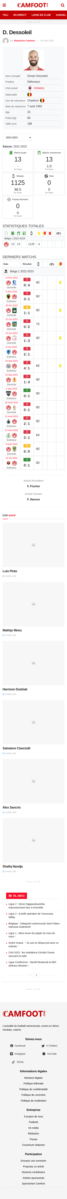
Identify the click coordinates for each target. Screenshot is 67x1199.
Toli (5, 15)
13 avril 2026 (9, 753)
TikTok (17, 1062)
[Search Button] (62, 5)
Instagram (17, 1054)
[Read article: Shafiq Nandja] (33, 840)
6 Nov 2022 (11, 291)
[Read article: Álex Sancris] (33, 781)
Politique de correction (33, 1094)
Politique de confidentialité (33, 1089)
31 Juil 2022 (12, 458)
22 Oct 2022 (11, 319)
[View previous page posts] (30, 975)
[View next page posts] (36, 975)
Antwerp (39, 88)
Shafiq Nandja (13, 866)
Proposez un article (33, 1166)
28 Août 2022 (11, 402)
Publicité (33, 1122)
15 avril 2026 (9, 694)
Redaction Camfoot (24, 40)
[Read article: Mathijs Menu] (33, 604)
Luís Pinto (10, 571)
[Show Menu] (4, 5)
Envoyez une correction (33, 1160)
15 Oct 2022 (11, 333)
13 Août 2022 (11, 430)
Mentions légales (33, 1077)
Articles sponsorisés (33, 1178)
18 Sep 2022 (11, 361)
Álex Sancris (12, 807)
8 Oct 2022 (11, 347)
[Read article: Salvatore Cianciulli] (33, 722)
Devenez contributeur (33, 1172)
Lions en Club (41, 15)
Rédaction (33, 1133)
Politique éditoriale (33, 1083)
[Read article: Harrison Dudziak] (33, 663)
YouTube (49, 1054)
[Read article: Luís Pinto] (33, 545)
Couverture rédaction (33, 1145)
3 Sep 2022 (11, 388)
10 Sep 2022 (11, 374)
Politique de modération (33, 1100)
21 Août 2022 (11, 416)
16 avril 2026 (9, 576)
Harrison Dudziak (15, 689)
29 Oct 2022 (11, 305)
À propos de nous (33, 1116)
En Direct (19, 15)
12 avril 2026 (9, 871)
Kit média (33, 1127)
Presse (33, 1139)
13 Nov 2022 (11, 277)
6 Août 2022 (11, 444)
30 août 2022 (47, 40)
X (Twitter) (49, 1045)
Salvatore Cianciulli (16, 748)
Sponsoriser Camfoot (33, 1183)
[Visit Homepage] (33, 5)
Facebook (17, 1045)
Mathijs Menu (12, 630)
